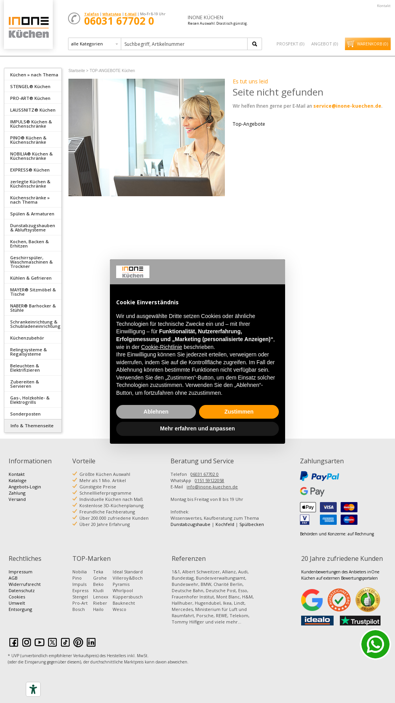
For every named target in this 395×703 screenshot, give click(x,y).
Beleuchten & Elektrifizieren (25, 368)
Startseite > (78, 71)
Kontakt (384, 5)
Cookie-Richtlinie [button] (161, 347)
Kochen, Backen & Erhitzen (29, 244)
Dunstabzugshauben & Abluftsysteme (32, 227)
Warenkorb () (372, 44)
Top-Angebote (249, 124)
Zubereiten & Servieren (24, 384)
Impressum (20, 572)
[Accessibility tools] (33, 689)
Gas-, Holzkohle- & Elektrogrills (30, 400)
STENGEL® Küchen (30, 86)
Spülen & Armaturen (32, 214)
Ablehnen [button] (156, 411)
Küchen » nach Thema (34, 75)
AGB (13, 578)
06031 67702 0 (204, 474)
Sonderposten (25, 414)
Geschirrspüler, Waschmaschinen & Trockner (31, 262)
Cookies (17, 597)
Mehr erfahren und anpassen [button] (197, 428)
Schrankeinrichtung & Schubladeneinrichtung (35, 324)
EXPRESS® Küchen (30, 170)
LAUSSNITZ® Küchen (33, 110)
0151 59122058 (209, 480)
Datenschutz (22, 590)
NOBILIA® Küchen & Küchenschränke (31, 156)
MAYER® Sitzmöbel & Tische (33, 292)
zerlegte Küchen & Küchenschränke (30, 184)
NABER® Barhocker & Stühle (33, 308)
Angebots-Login (25, 487)
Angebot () (324, 44)
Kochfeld (224, 524)
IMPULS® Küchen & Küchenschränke (31, 124)
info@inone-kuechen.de (212, 487)
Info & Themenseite (32, 425)
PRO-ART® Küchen (30, 98)
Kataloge (18, 480)
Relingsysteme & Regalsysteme (28, 352)
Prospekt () (290, 44)
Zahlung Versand (17, 496)
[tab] (32, 74)
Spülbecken (251, 524)
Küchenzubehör (27, 338)
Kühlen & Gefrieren (31, 278)
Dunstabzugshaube (190, 524)
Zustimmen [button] (239, 411)
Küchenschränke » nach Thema (30, 200)
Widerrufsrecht (25, 584)
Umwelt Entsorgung (20, 606)
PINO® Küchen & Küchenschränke (28, 140)
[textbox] (185, 44)
